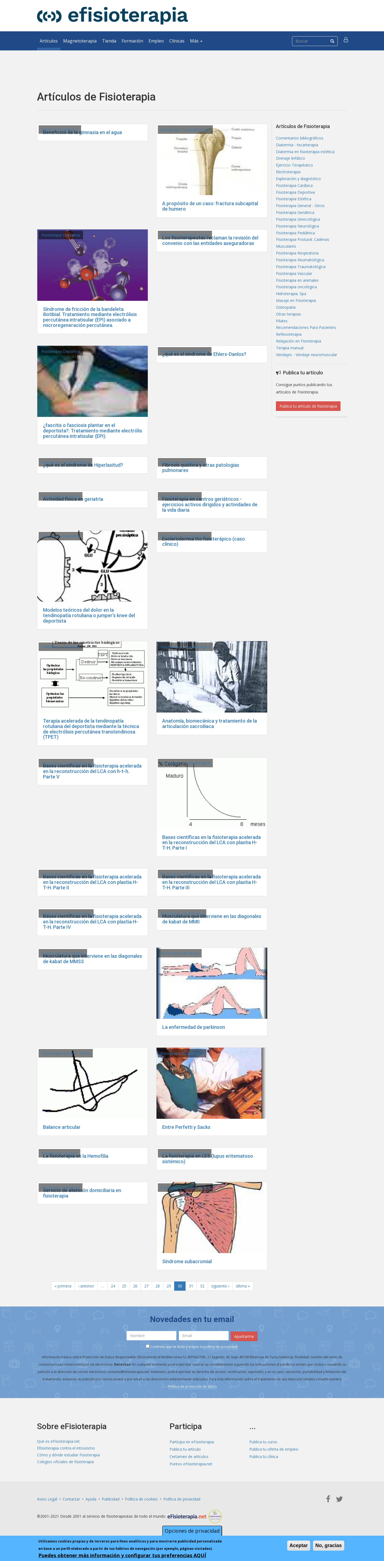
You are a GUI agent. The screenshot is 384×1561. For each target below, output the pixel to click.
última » (243, 1286)
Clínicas (177, 41)
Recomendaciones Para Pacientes (306, 344)
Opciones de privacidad (192, 1530)
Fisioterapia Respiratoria (182, 462)
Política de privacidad (181, 1498)
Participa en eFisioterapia (192, 1440)
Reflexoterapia (289, 351)
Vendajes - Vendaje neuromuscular (306, 374)
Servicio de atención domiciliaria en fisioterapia (82, 1193)
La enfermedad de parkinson (193, 1027)
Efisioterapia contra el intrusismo (66, 1448)
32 (202, 1286)
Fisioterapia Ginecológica (298, 226)
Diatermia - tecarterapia (297, 145)
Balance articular (62, 1127)
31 (191, 1286)
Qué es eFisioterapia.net (58, 1440)
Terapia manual (289, 366)
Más (196, 41)
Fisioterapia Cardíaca (294, 190)
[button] (346, 40)
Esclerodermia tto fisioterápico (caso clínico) (203, 541)
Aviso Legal (47, 1498)
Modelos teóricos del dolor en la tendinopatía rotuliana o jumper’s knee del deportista (89, 615)
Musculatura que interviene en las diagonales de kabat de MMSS (92, 958)
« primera (63, 1286)
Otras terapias (288, 329)
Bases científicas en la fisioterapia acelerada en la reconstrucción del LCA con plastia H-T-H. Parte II (92, 882)
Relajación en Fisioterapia (298, 359)
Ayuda (90, 1498)
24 (113, 1286)
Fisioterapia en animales (297, 293)
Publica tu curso (263, 1440)
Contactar (71, 1498)
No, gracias (328, 1545)
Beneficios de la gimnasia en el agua (82, 132)
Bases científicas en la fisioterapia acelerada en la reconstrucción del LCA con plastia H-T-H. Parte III (211, 882)
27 (146, 1286)
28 (157, 1286)
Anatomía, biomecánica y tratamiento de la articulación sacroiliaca (209, 723)
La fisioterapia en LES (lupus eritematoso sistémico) (207, 1158)
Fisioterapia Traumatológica (185, 129)
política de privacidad (220, 1345)
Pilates (282, 337)
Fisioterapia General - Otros (185, 235)
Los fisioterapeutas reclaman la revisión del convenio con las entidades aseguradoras (210, 240)
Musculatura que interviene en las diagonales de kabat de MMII (211, 919)
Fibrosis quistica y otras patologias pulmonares (200, 467)
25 (124, 1286)
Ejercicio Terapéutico (59, 129)
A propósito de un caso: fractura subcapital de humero (210, 206)
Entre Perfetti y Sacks (186, 1127)
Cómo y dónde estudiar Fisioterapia (68, 1455)
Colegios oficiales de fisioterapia (65, 1462)
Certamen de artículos (189, 1455)
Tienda (109, 41)
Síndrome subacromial (187, 1261)
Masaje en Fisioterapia (296, 315)
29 (169, 1286)
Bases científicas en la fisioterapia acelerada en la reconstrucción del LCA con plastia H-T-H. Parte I (211, 842)
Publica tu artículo (185, 1448)
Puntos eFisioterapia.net (191, 1462)
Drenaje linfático (290, 160)
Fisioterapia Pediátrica (295, 241)
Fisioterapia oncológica (296, 300)
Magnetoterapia (80, 41)
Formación (132, 41)
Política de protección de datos (192, 1385)
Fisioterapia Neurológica (182, 913)
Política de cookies (141, 1498)
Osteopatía (286, 322)
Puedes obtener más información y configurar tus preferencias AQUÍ (122, 1555)
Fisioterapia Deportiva (60, 235)
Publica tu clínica (263, 1455)
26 (135, 1286)
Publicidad (110, 1498)
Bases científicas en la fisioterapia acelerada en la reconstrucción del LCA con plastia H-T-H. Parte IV (92, 921)
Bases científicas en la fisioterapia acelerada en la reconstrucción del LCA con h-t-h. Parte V (92, 771)
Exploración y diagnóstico (298, 182)
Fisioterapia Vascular (59, 1153)
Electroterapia (288, 175)
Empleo (156, 41)
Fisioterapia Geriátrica (60, 496)
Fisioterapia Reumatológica (185, 351)
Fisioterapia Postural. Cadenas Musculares (302, 252)
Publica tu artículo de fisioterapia (308, 425)
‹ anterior (86, 1286)
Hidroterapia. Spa (291, 307)
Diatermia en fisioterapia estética (305, 153)
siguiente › (220, 1286)
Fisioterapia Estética (293, 204)
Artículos (49, 41)
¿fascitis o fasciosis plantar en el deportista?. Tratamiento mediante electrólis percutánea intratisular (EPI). (92, 430)
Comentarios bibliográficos (299, 138)
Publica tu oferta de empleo (273, 1448)
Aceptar (299, 1545)
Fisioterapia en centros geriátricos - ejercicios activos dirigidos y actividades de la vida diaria (209, 504)
